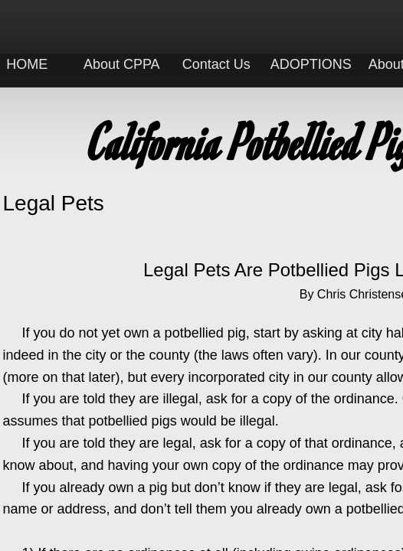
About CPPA (122, 64)
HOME (27, 64)
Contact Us (216, 64)
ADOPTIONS (311, 64)
